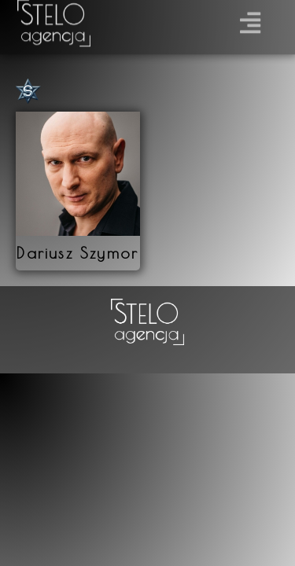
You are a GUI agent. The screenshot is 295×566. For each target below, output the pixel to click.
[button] (250, 20)
